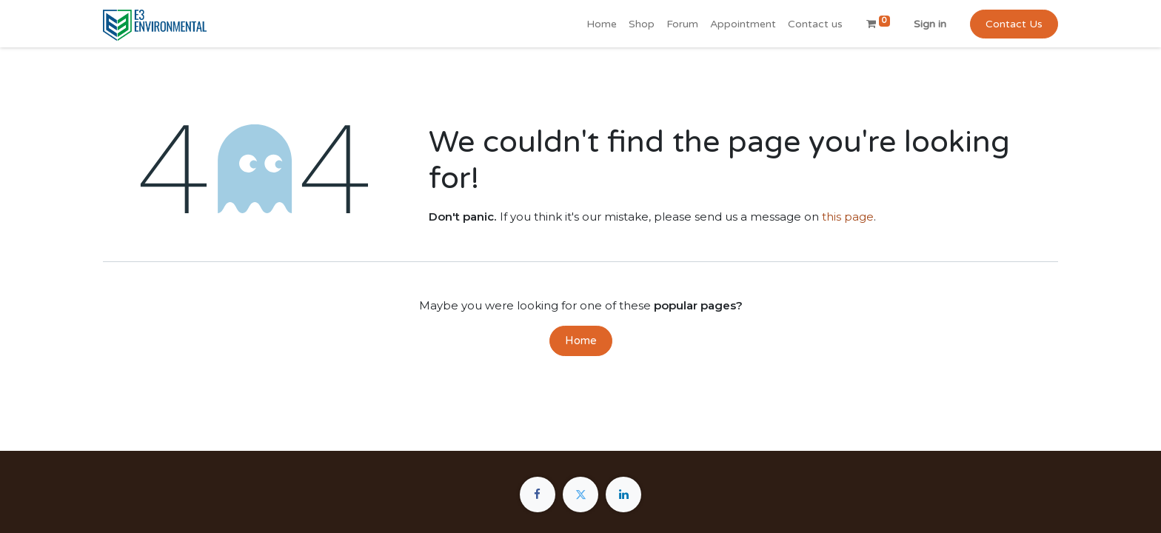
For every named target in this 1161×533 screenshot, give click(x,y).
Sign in (930, 24)
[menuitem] (601, 24)
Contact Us (1014, 24)
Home (581, 340)
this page (848, 216)
